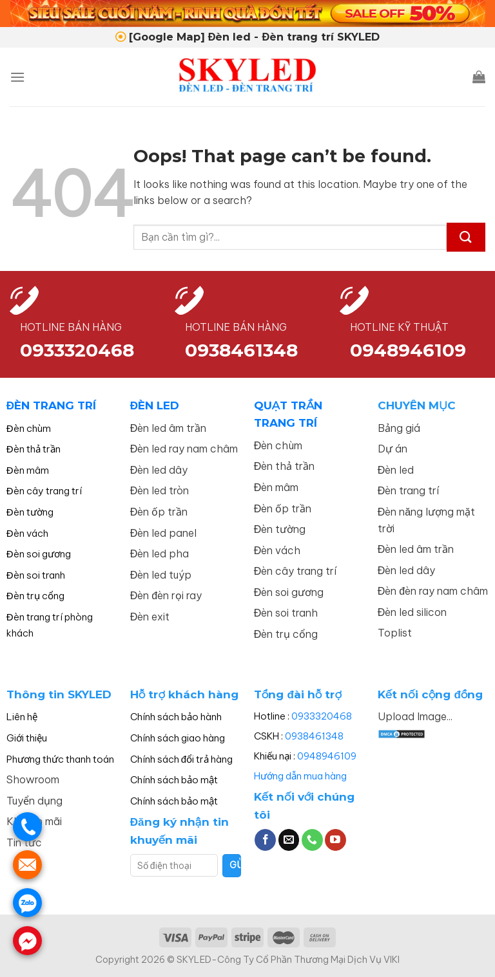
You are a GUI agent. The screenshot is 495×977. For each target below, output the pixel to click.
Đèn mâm (27, 470)
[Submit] (466, 237)
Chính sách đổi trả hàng (181, 759)
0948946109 (326, 756)
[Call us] (312, 840)
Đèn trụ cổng (35, 596)
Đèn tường (29, 512)
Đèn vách (27, 533)
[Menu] (17, 77)
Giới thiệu (26, 738)
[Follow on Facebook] (265, 840)
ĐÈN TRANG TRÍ (51, 405)
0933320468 (77, 350)
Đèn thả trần (33, 449)
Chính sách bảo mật (174, 780)
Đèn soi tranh (35, 575)
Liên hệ (21, 717)
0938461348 (314, 736)
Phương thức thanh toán (60, 759)
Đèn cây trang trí (44, 491)
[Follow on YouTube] (335, 840)
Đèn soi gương (38, 554)
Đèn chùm (28, 428)
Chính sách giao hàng (177, 738)
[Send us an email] (289, 840)
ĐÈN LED (154, 405)
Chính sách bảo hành (176, 717)
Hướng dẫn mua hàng (300, 776)
